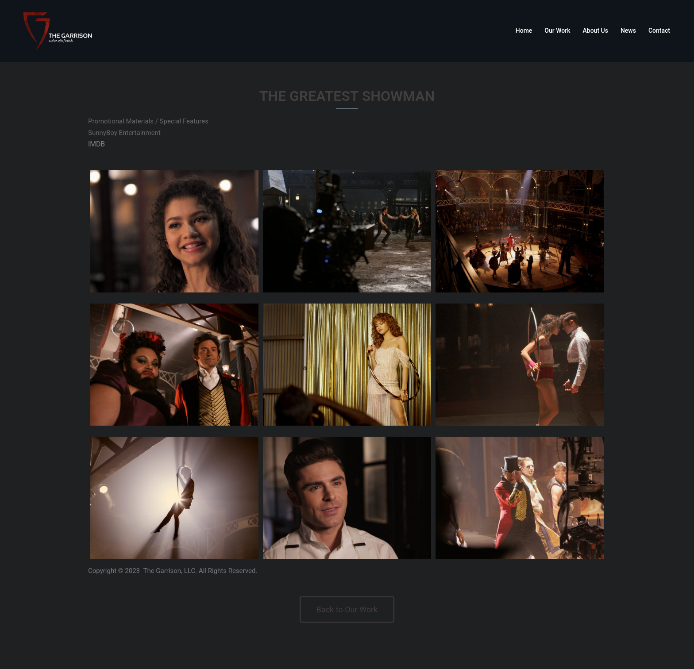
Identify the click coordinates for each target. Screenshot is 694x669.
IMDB (96, 144)
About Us (595, 30)
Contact (659, 30)
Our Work (557, 30)
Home (524, 30)
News (628, 30)
